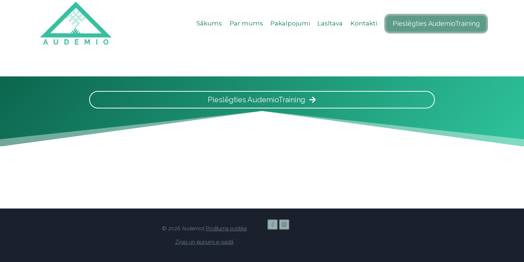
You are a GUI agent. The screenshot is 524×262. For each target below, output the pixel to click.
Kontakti (363, 23)
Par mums (246, 23)
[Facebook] (272, 224)
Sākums (209, 23)
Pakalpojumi (290, 23)
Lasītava (330, 23)
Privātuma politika (226, 228)
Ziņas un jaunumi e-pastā (204, 242)
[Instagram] (284, 224)
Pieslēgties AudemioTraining (436, 23)
